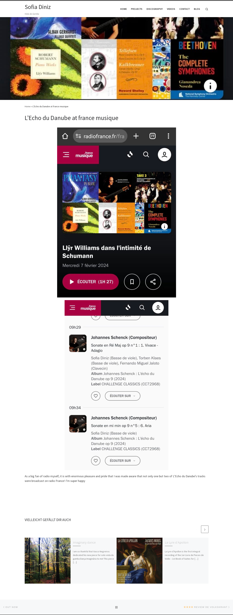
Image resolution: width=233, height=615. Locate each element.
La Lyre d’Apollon (176, 542)
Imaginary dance (84, 542)
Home (28, 106)
